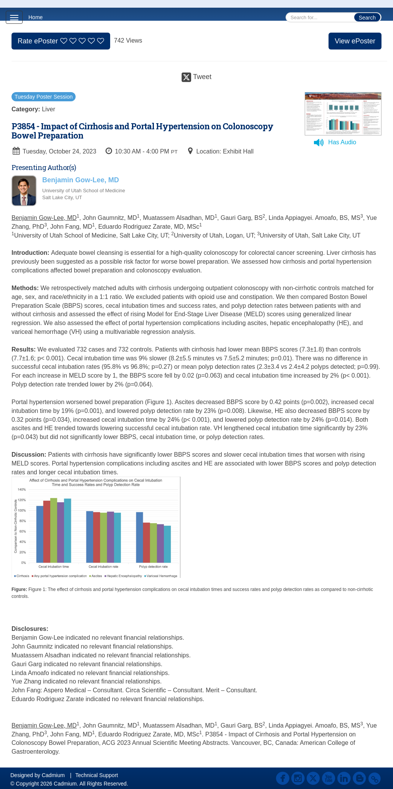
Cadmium (53, 775)
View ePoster (355, 41)
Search (367, 18)
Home (35, 17)
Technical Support (96, 775)
